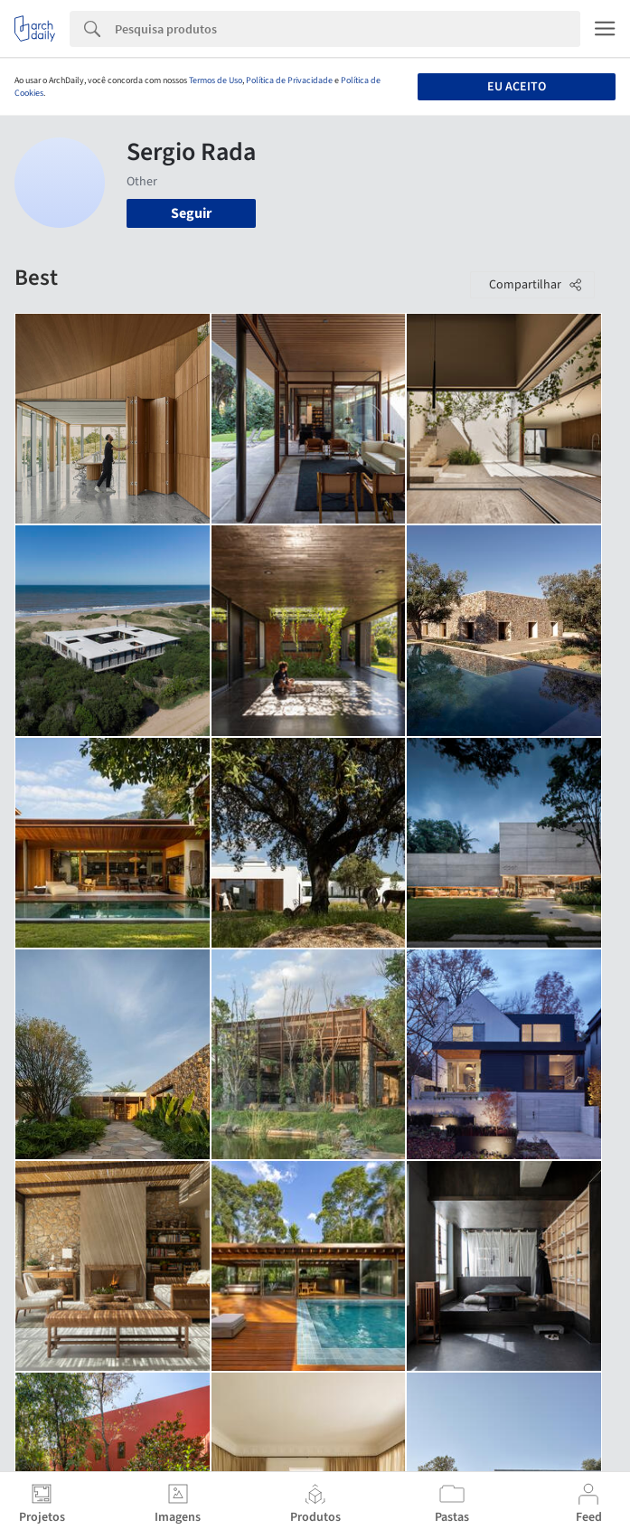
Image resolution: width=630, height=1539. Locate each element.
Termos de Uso (215, 80)
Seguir (191, 213)
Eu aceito (516, 87)
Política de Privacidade (289, 80)
